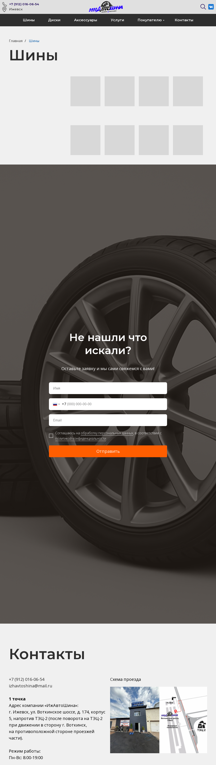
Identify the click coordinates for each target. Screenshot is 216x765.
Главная (16, 41)
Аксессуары (85, 20)
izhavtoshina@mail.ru (30, 686)
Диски (54, 20)
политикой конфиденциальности (80, 438)
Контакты (184, 20)
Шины (29, 20)
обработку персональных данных (107, 433)
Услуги (117, 20)
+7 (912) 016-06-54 (24, 4)
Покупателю (150, 20)
